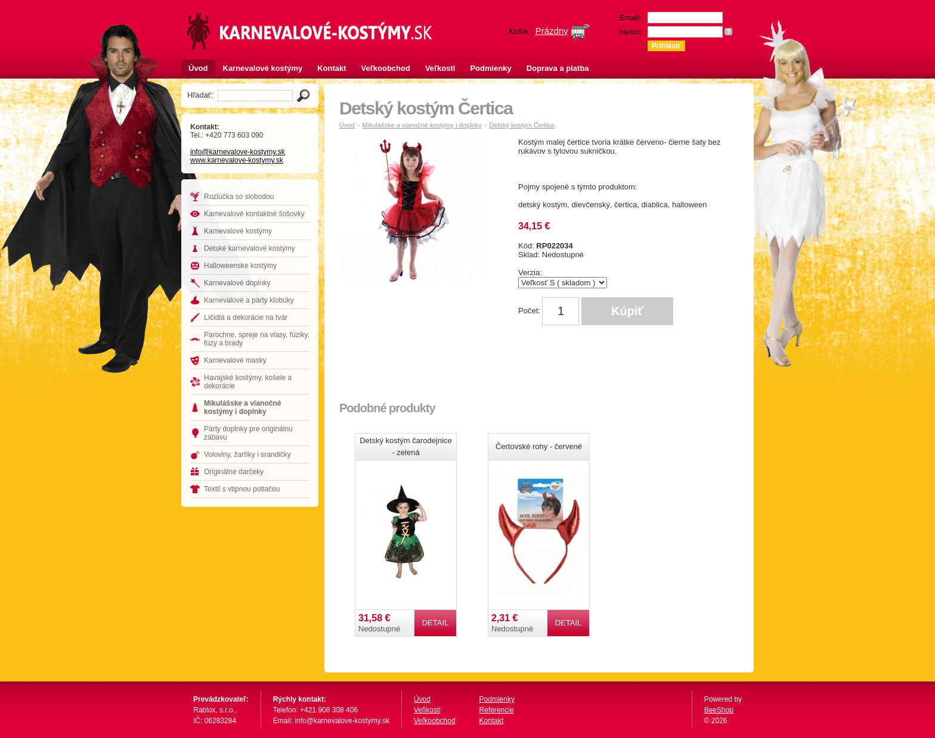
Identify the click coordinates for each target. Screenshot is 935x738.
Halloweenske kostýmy (240, 265)
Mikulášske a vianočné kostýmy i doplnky (242, 407)
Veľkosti (440, 68)
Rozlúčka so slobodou (239, 196)
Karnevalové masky (235, 360)
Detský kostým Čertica (521, 125)
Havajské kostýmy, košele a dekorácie (248, 381)
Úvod (198, 68)
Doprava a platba (558, 68)
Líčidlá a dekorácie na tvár (245, 317)
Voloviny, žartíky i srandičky (247, 454)
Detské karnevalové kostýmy (249, 248)
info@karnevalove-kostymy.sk (237, 152)
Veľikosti (427, 710)
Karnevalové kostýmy (263, 68)
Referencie (496, 710)
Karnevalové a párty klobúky (249, 300)
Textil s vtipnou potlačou (242, 489)
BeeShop (718, 710)
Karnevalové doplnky (237, 283)
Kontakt (331, 68)
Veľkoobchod (385, 68)
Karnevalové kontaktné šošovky (254, 214)
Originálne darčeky (234, 472)
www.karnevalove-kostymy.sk (236, 160)
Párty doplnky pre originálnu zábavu (248, 433)
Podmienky (490, 68)
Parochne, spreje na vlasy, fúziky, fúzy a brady (256, 339)
